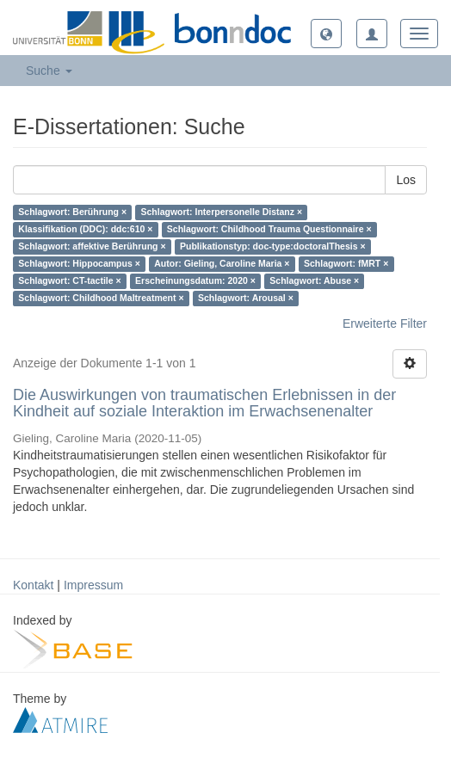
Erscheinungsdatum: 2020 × (195, 281)
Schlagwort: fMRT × (346, 264)
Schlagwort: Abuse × (314, 281)
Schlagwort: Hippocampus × (78, 264)
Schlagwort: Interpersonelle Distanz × (222, 212)
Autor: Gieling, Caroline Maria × (221, 264)
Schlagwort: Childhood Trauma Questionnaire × (269, 230)
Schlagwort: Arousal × (245, 298)
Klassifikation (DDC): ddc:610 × (85, 230)
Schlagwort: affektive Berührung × (91, 247)
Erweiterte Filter (385, 323)
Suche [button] (49, 70)
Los (406, 180)
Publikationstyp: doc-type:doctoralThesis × (273, 247)
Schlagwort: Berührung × (72, 212)
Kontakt (33, 585)
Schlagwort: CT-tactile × (69, 281)
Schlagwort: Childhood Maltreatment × (100, 298)
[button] (326, 33)
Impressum (93, 585)
